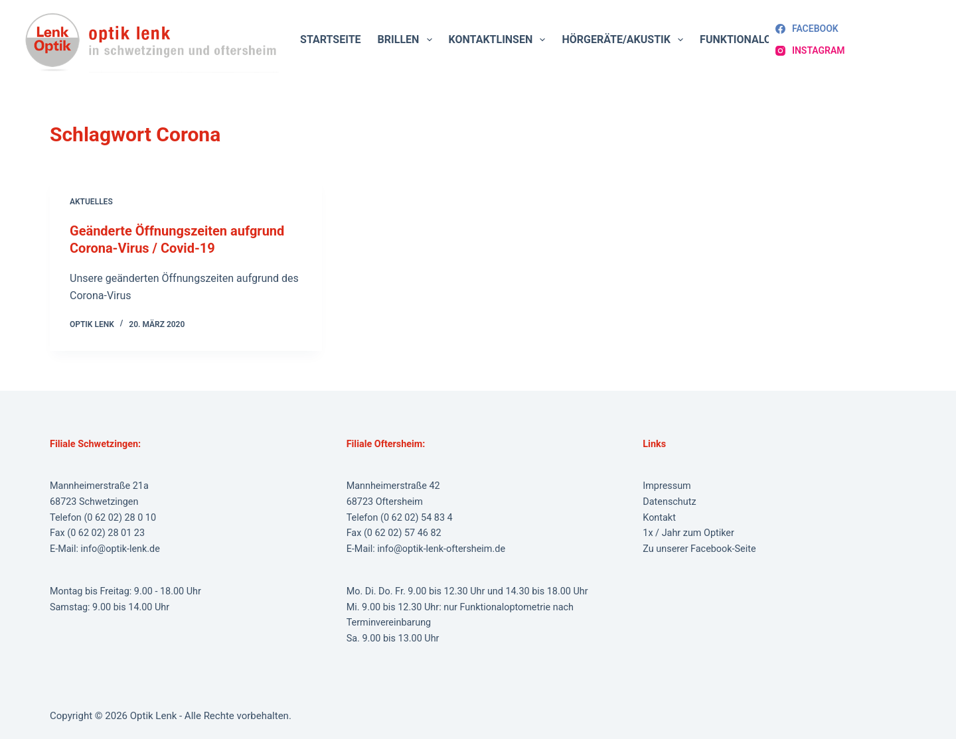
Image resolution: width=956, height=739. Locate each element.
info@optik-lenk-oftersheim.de (441, 549)
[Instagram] (809, 50)
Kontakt (659, 517)
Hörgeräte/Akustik (625, 40)
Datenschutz (669, 501)
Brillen (408, 40)
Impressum (666, 486)
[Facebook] (806, 28)
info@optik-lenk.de (120, 549)
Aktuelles (91, 201)
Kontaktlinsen (500, 40)
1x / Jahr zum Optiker (688, 533)
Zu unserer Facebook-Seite (699, 549)
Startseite (330, 39)
